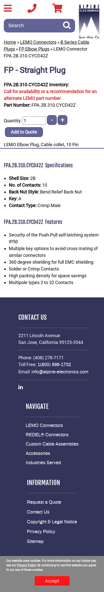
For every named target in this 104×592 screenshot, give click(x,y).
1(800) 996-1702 (54, 365)
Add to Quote (24, 132)
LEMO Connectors (38, 42)
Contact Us (38, 512)
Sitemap (35, 541)
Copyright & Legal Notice (52, 522)
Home (10, 42)
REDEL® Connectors (47, 435)
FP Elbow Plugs (34, 49)
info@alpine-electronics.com (59, 372)
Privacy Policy (41, 532)
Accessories (38, 453)
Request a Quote (44, 502)
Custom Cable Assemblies (52, 444)
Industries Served (43, 463)
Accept (52, 580)
